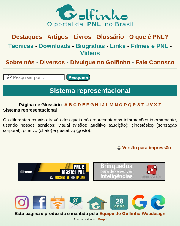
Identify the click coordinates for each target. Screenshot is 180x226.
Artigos (57, 37)
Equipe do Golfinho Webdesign (132, 213)
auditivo (98, 125)
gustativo (66, 130)
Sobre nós (20, 62)
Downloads (55, 46)
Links (118, 46)
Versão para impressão (143, 147)
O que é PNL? (148, 37)
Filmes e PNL (149, 46)
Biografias (90, 46)
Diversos (52, 62)
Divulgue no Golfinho (100, 62)
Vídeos (90, 53)
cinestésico (143, 125)
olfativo (30, 130)
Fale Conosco (154, 62)
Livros (82, 37)
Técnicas (21, 46)
